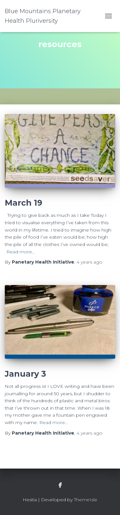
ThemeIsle (85, 500)
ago (89, 262)
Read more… (20, 252)
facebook (60, 485)
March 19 (23, 203)
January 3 (25, 374)
